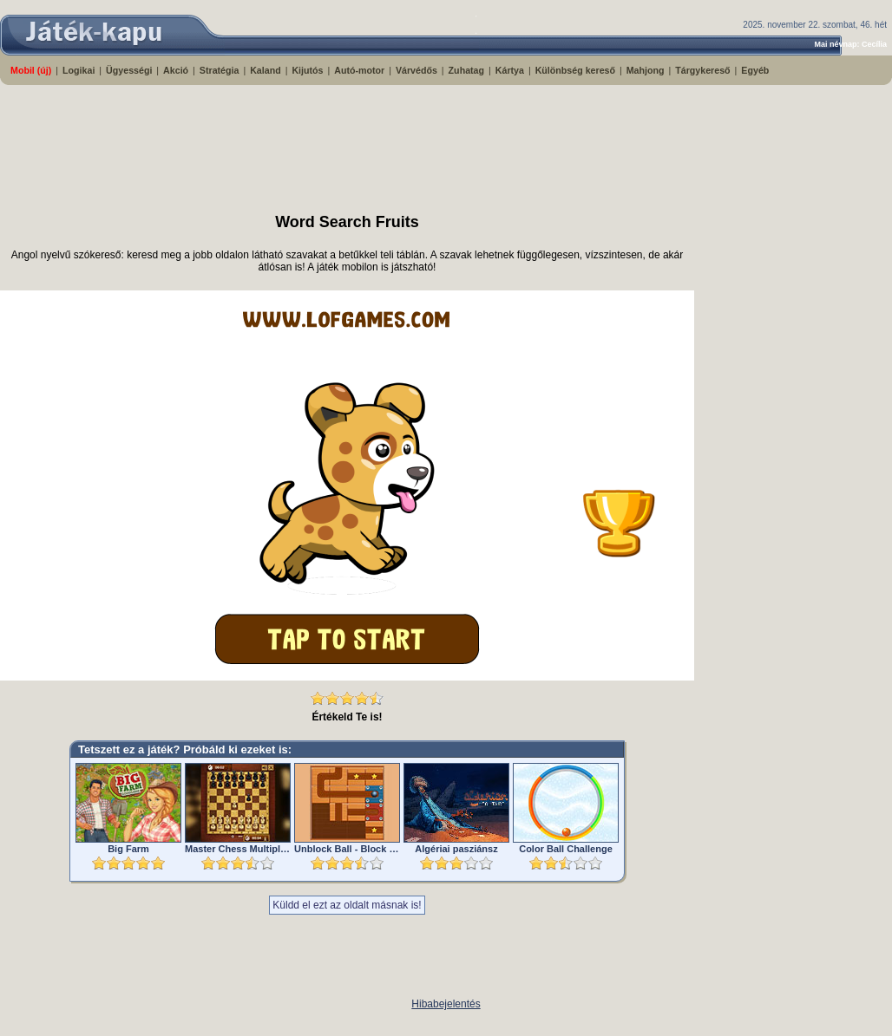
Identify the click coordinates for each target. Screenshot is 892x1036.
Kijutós (307, 70)
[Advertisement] (421, 141)
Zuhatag (466, 70)
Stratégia (219, 70)
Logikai (78, 70)
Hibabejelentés (445, 1004)
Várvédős (416, 70)
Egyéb (755, 70)
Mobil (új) (30, 70)
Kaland (265, 70)
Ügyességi (129, 70)
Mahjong (645, 70)
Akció (175, 70)
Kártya (509, 70)
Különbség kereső (575, 70)
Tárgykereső (702, 70)
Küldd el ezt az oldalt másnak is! (346, 905)
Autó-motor (359, 70)
